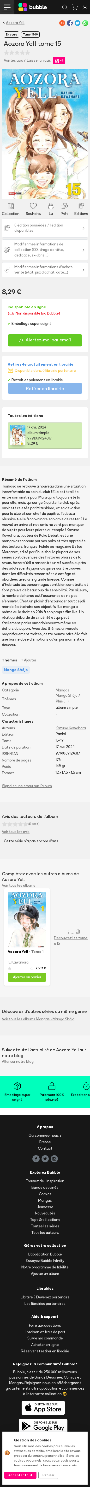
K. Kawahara (18, 962)
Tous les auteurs (45, 1232)
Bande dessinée (45, 1187)
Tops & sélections (45, 1219)
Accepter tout (20, 1475)
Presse (45, 1142)
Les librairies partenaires (45, 1303)
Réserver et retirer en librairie (45, 1351)
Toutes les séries (45, 1226)
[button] (8, 134)
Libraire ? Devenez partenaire (45, 1297)
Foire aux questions (45, 1325)
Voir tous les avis (16, 831)
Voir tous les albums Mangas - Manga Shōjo (38, 1019)
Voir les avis (13, 60)
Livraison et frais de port (45, 1332)
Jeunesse (45, 1207)
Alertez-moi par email (45, 340)
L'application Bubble (45, 1254)
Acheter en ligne (45, 1344)
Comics (45, 1194)
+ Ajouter (28, 660)
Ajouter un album (45, 1273)
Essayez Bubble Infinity (45, 1260)
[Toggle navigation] (7, 7)
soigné (46, 323)
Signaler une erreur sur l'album (27, 786)
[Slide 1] (45, 192)
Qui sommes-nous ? (45, 1135)
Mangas (62, 690)
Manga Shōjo (67, 695)
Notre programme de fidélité (45, 1267)
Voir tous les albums (18, 885)
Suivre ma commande (45, 1338)
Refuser (48, 1475)
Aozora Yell (15, 22)
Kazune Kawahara (71, 728)
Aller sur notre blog (18, 1061)
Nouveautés (45, 1213)
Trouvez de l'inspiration (45, 1181)
